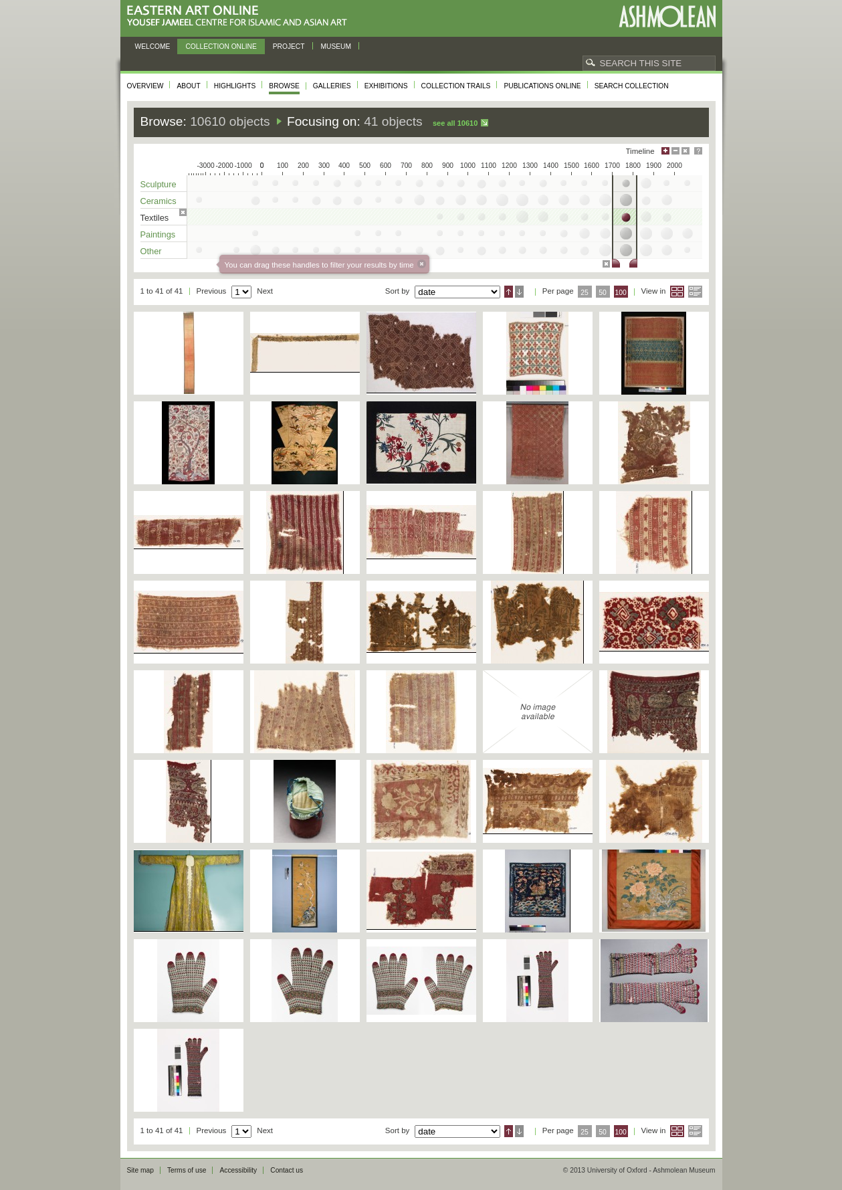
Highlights (235, 86)
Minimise (675, 151)
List (695, 292)
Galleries (332, 86)
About (188, 86)
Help (698, 151)
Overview (145, 86)
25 (585, 292)
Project (289, 46)
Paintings (158, 234)
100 (620, 292)
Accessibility (238, 1170)
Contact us (286, 1170)
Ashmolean (667, 16)
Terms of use (187, 1170)
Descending (519, 292)
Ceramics (158, 201)
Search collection (632, 86)
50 (603, 292)
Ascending (508, 292)
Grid (677, 292)
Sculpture (158, 184)
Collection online (220, 46)
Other (151, 251)
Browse (284, 86)
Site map (140, 1170)
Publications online (542, 86)
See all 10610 (455, 123)
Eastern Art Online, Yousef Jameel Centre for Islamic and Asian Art (240, 16)
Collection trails (456, 86)
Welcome (153, 46)
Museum (336, 46)
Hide (685, 151)
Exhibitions (386, 86)
